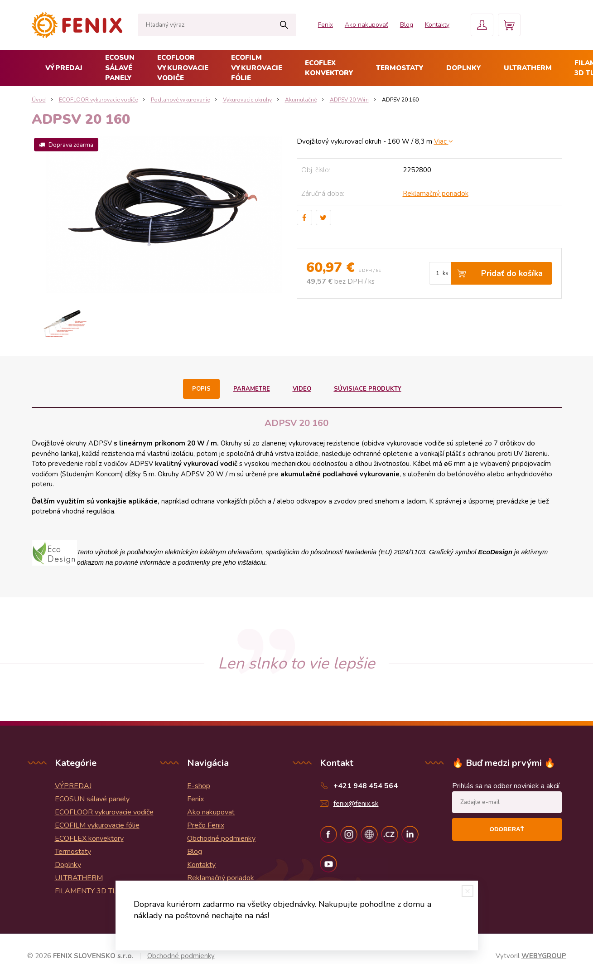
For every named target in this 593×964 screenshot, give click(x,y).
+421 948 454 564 (365, 786)
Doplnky (463, 68)
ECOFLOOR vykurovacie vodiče (182, 67)
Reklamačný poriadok (435, 193)
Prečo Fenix (205, 825)
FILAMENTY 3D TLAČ (91, 891)
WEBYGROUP (543, 955)
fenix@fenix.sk (356, 804)
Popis (201, 389)
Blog (406, 24)
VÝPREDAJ (63, 68)
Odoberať (507, 829)
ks (445, 273)
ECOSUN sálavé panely (120, 67)
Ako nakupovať (366, 24)
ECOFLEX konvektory (329, 68)
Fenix (325, 24)
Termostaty (400, 68)
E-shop (198, 786)
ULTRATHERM (528, 68)
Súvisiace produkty (367, 389)
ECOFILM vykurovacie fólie (256, 67)
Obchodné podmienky (221, 838)
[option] (65, 324)
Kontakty (437, 24)
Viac (443, 141)
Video (302, 389)
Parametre (251, 389)
